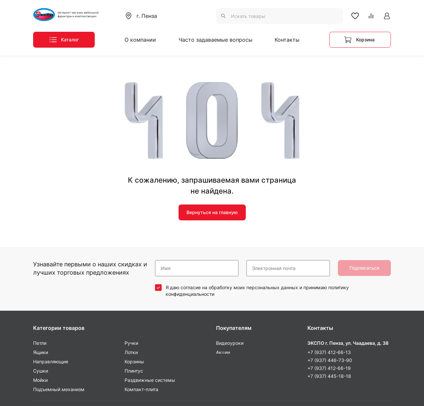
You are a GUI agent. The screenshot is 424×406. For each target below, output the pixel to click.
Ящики (40, 275)
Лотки (131, 275)
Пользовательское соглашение (356, 389)
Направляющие (50, 284)
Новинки (225, 284)
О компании (140, 39)
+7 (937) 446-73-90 (329, 283)
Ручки (131, 266)
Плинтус (134, 293)
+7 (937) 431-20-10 (329, 335)
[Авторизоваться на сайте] (387, 16)
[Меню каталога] (64, 40)
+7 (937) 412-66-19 (329, 291)
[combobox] (143, 16)
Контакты (287, 39)
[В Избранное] (355, 16)
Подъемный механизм (58, 312)
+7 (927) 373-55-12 (329, 327)
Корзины (134, 284)
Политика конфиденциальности (212, 389)
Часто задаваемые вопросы (215, 39)
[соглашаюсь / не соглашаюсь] (158, 210)
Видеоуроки (229, 266)
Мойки (40, 303)
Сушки (40, 293)
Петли (39, 266)
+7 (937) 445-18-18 (329, 299)
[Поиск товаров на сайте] (279, 16)
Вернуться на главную (212, 135)
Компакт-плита (141, 312)
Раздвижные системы (150, 303)
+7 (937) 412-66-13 (329, 275)
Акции (223, 275)
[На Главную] (71, 14)
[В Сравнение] (371, 16)
